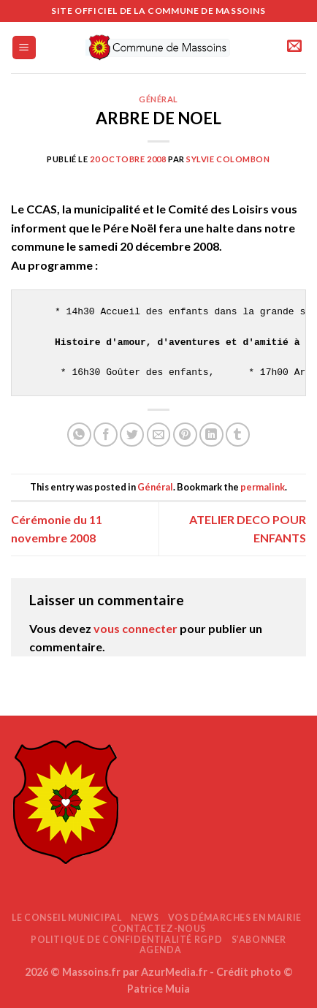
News (144, 917)
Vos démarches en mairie (235, 917)
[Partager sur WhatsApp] (79, 434)
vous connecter (135, 628)
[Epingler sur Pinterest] (185, 434)
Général (158, 99)
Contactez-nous (158, 928)
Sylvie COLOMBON (228, 159)
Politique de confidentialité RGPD (126, 939)
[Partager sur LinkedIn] (211, 434)
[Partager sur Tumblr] (238, 434)
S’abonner (259, 939)
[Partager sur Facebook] (105, 434)
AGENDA (161, 949)
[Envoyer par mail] (159, 434)
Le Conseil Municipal (66, 917)
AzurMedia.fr (174, 972)
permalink (262, 487)
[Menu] (24, 48)
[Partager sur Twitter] (132, 434)
